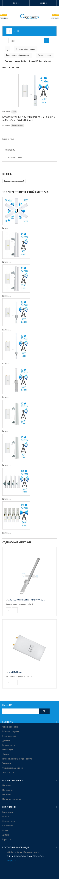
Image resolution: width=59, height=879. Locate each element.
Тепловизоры (6, 763)
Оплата (5, 830)
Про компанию (7, 825)
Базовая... (6, 228)
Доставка (5, 834)
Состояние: (6, 125)
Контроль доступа (8, 745)
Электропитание (8, 772)
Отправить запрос (8, 821)
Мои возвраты (7, 790)
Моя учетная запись (12, 780)
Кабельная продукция (10, 731)
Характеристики (13, 157)
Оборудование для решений (12, 768)
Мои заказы (6, 785)
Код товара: (6, 111)
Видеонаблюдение (9, 736)
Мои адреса (6, 794)
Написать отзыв (8, 139)
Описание (10, 149)
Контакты (5, 816)
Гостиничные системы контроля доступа (17, 758)
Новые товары (7, 812)
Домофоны (6, 740)
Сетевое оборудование (10, 726)
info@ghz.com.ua (13, 860)
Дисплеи (5, 754)
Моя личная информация (11, 799)
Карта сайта (6, 839)
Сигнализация (7, 749)
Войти (15, 3)
